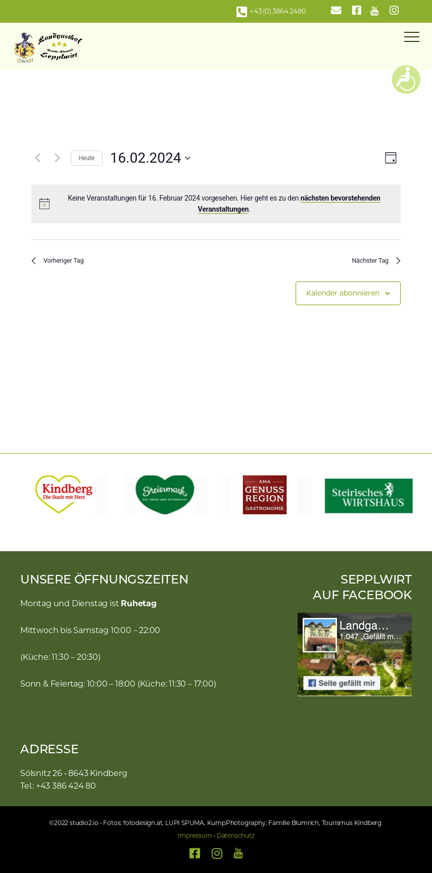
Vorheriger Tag (62, 262)
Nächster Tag (371, 262)
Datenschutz (236, 835)
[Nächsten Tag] (57, 158)
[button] (22, 494)
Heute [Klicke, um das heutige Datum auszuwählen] (86, 158)
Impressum (194, 835)
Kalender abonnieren (342, 297)
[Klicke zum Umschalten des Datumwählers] (150, 158)
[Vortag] (37, 158)
